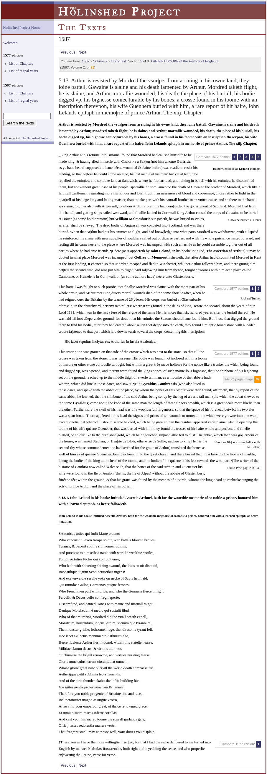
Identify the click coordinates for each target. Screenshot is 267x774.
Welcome (10, 43)
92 (258, 379)
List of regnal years (23, 71)
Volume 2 (100, 61)
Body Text (118, 61)
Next (82, 52)
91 (92, 67)
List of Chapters (21, 63)
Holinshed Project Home (22, 28)
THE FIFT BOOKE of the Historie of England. (184, 61)
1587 (86, 61)
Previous (68, 52)
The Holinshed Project (35, 138)
